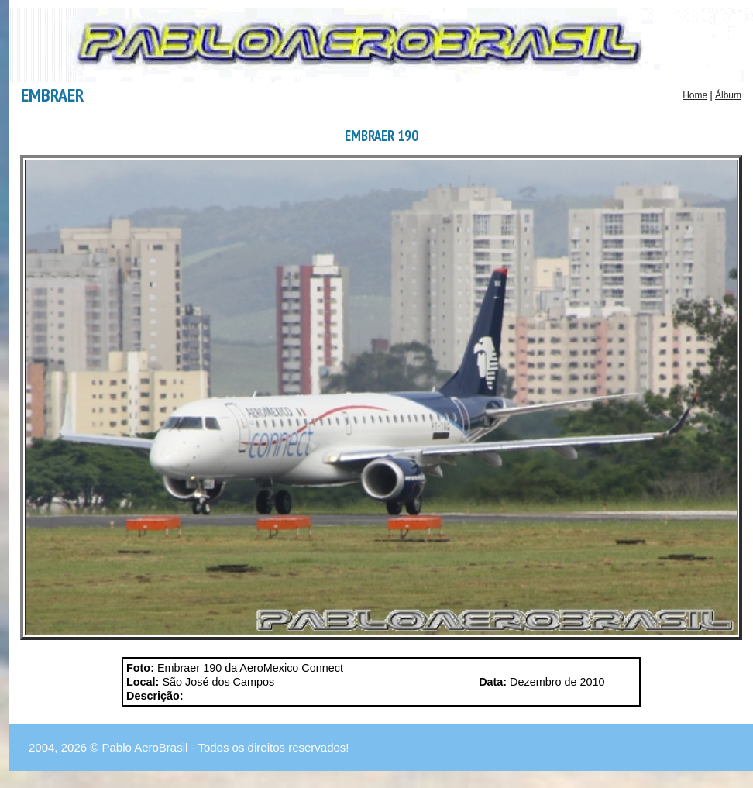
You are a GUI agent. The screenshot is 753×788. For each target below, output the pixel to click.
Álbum (728, 95)
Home (695, 95)
